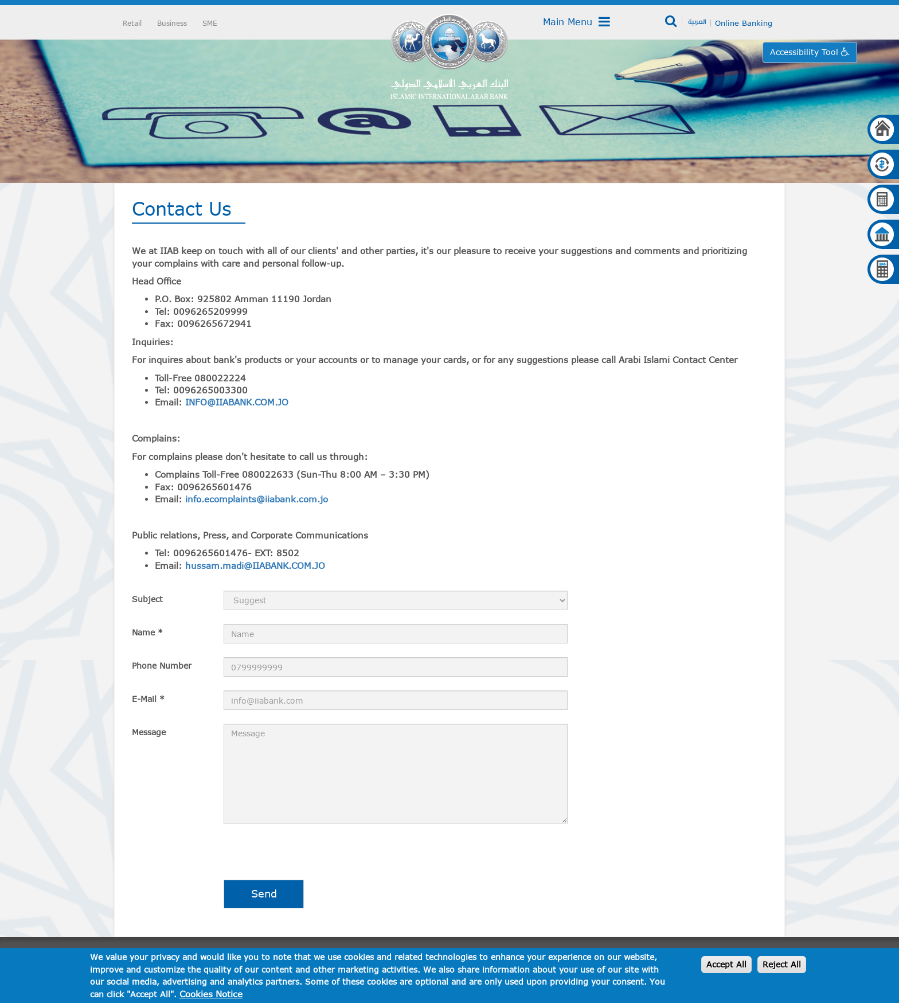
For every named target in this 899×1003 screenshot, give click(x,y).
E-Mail (148, 699)
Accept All (726, 964)
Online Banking (743, 22)
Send (264, 893)
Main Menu (576, 22)
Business (172, 23)
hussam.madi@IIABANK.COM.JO (255, 565)
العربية (697, 21)
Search (671, 21)
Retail (132, 23)
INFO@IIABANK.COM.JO (236, 402)
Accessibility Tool (805, 52)
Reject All (782, 964)
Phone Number (161, 665)
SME (209, 23)
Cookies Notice (211, 994)
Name (147, 632)
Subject (147, 599)
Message (149, 732)
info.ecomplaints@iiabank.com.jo (256, 499)
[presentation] (219, 857)
